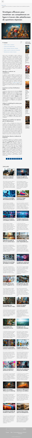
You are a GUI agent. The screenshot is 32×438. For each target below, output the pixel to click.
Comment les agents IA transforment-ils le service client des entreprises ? (22, 178)
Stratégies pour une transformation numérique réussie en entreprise (22, 328)
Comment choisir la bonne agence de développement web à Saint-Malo (22, 412)
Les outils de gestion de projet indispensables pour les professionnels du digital (23, 242)
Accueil (2, 5)
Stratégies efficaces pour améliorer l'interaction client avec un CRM (23, 348)
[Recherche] (15, 429)
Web (5, 5)
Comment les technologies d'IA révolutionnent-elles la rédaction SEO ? (8, 199)
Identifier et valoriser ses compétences (9, 44)
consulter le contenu (16, 82)
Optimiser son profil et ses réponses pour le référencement (12, 50)
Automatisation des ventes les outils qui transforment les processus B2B (22, 285)
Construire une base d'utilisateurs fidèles (9, 46)
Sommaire (6, 43)
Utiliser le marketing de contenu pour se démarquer (11, 48)
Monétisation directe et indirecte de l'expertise (10, 52)
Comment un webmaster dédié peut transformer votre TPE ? (8, 178)
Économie (16, 432)
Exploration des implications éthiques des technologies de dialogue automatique (23, 370)
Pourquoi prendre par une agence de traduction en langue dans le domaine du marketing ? (27, 59)
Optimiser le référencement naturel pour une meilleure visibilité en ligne (23, 391)
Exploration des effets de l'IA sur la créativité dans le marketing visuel (9, 242)
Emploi (7, 432)
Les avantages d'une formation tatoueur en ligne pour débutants (9, 306)
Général (24, 432)
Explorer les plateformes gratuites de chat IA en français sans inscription (8, 370)
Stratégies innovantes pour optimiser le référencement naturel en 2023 (22, 220)
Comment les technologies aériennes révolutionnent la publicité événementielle (9, 348)
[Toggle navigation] (3, 1)
